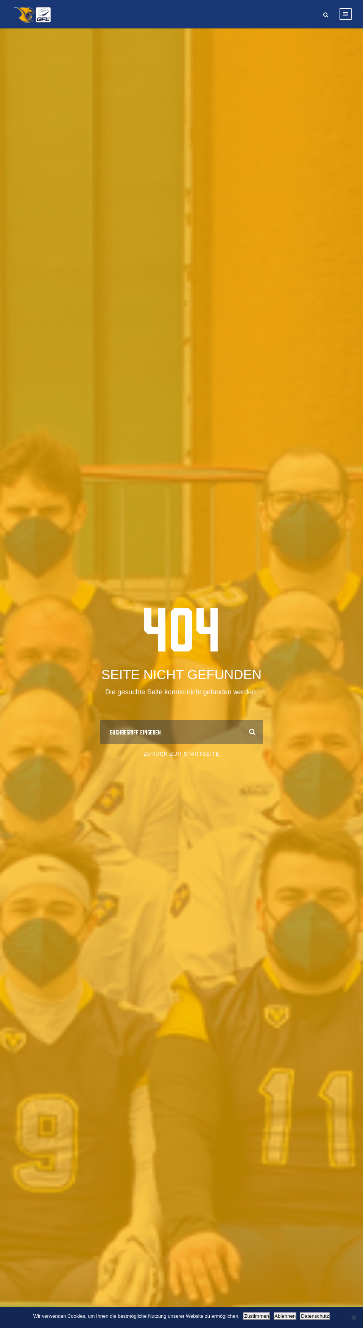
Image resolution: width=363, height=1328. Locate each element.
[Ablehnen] (353, 1317)
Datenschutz (315, 1316)
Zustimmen (256, 1316)
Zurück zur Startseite (181, 754)
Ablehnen (285, 1316)
